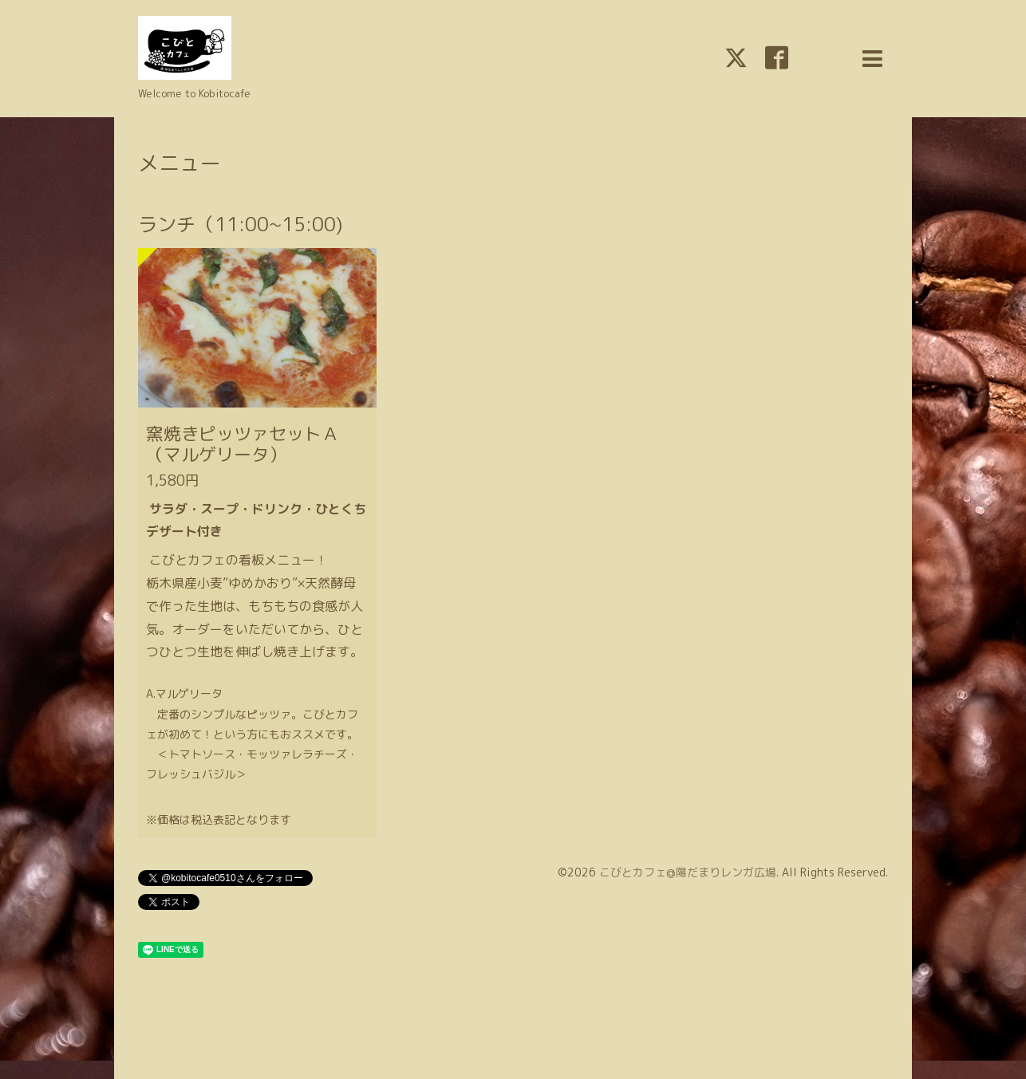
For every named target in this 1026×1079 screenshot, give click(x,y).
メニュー (179, 162)
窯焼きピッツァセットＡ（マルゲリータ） (242, 444)
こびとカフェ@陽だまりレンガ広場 (687, 872)
